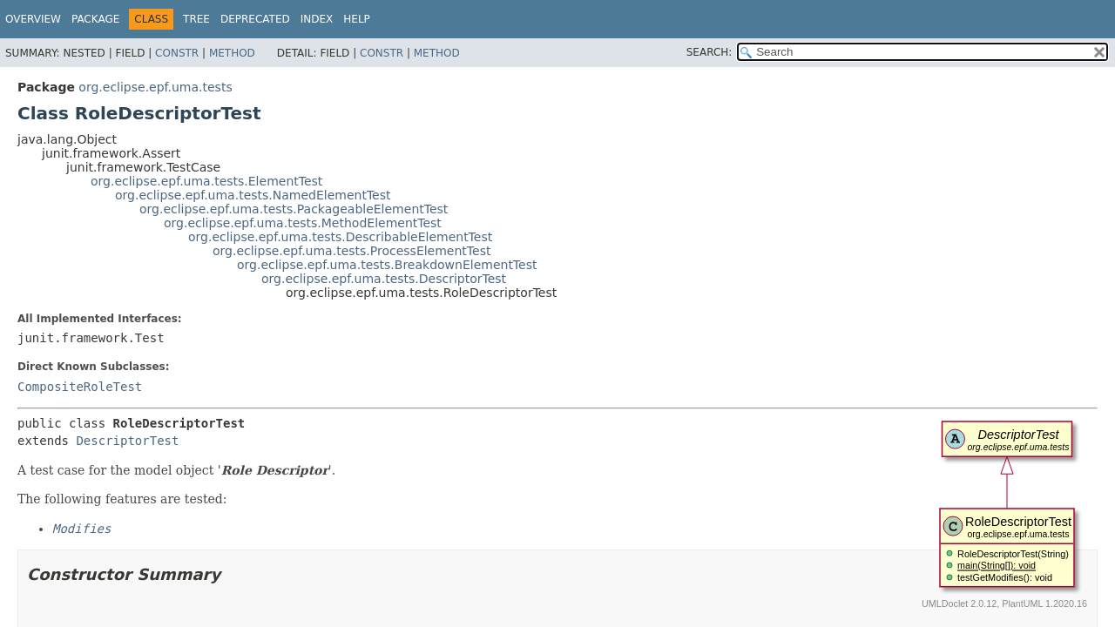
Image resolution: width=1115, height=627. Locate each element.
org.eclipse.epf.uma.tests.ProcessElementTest (351, 251)
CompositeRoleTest (79, 387)
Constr (177, 53)
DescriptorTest (127, 441)
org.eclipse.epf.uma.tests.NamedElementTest (253, 195)
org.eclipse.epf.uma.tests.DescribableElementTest (340, 237)
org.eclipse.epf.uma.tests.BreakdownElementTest (387, 265)
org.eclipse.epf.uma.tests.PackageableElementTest (293, 209)
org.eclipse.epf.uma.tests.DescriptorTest (383, 279)
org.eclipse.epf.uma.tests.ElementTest (206, 181)
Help (356, 19)
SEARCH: (709, 52)
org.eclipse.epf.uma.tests (155, 87)
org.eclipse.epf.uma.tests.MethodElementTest (303, 223)
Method (232, 53)
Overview (33, 19)
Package (95, 19)
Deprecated (255, 19)
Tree (196, 19)
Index (317, 19)
